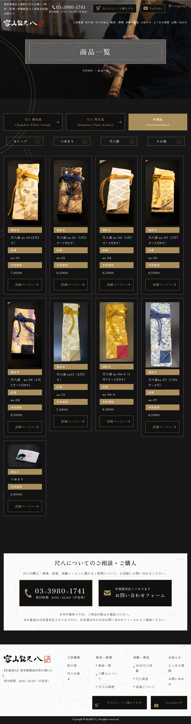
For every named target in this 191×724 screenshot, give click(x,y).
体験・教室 (132, 22)
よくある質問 (161, 22)
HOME (88, 70)
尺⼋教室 (142, 678)
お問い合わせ (179, 22)
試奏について (145, 687)
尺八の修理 (106, 687)
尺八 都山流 (33, 122)
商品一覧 (104, 665)
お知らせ (146, 22)
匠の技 (89, 22)
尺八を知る (102, 22)
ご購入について (108, 676)
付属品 (157, 122)
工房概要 (78, 22)
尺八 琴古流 (95, 122)
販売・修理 (117, 22)
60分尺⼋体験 (144, 668)
